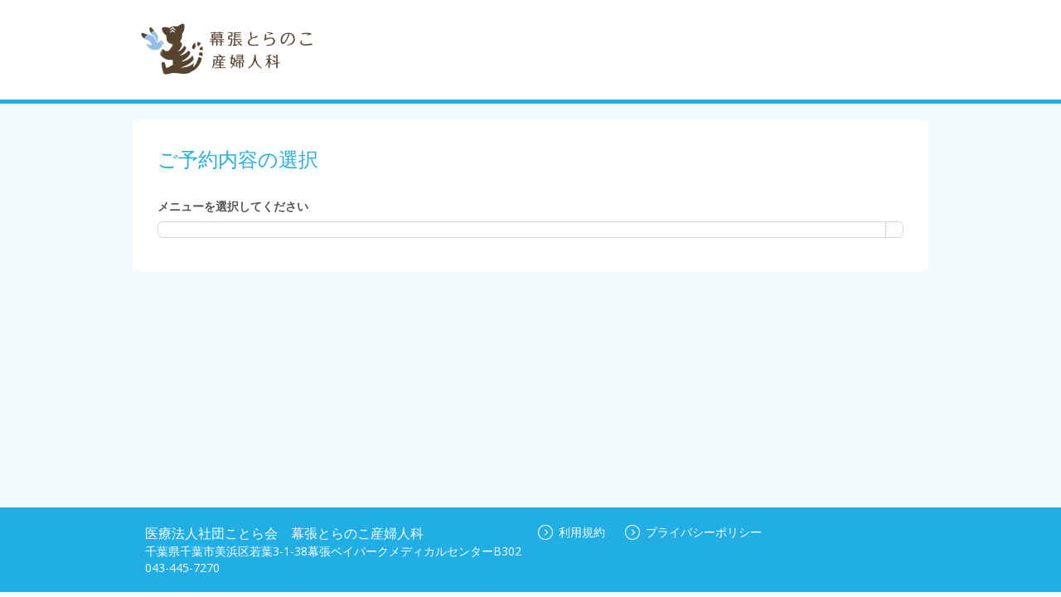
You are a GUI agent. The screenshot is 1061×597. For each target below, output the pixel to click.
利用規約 (571, 532)
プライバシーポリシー (693, 532)
